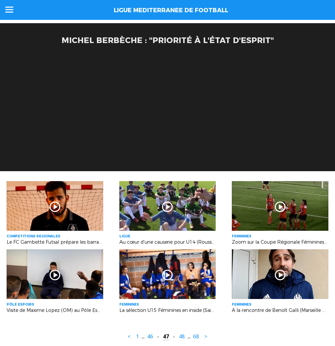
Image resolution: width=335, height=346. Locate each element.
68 (196, 336)
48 (182, 336)
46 (150, 336)
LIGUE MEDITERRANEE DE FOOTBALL (171, 10)
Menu (9, 9)
